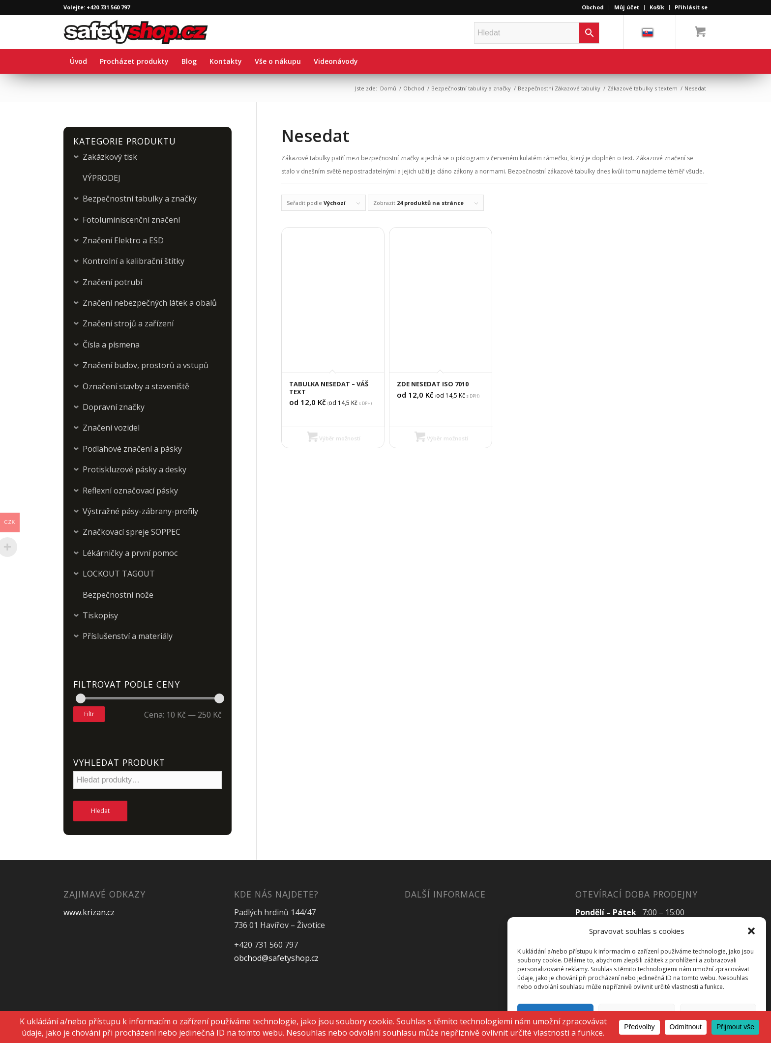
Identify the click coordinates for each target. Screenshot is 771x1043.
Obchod (593, 7)
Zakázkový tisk (110, 156)
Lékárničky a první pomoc (130, 553)
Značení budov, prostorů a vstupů (145, 365)
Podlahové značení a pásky (132, 448)
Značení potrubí (112, 282)
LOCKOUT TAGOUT (119, 573)
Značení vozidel (111, 427)
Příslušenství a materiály (128, 636)
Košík (657, 7)
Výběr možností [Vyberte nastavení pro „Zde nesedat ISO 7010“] (441, 438)
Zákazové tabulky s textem (642, 88)
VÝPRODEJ (101, 178)
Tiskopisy (100, 615)
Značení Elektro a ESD (123, 240)
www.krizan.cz (89, 912)
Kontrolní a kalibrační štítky (133, 261)
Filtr (89, 714)
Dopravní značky (114, 407)
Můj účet (626, 7)
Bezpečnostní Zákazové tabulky (559, 88)
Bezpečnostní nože (118, 594)
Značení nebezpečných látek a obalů (150, 302)
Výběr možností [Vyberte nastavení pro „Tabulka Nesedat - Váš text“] (333, 438)
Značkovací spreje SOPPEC (131, 531)
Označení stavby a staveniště (136, 386)
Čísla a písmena (111, 344)
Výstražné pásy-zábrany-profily (140, 511)
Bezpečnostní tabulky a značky (471, 88)
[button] (751, 931)
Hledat (100, 811)
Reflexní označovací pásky (130, 490)
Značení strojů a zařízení (128, 323)
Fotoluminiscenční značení (131, 219)
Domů (388, 88)
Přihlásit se (691, 7)
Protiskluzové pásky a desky (134, 469)
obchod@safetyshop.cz (276, 958)
